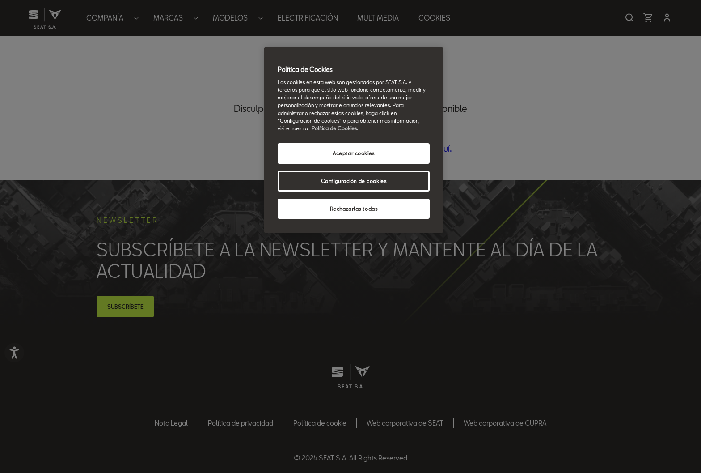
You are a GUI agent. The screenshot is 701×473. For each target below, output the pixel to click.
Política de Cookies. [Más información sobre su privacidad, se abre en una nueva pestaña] (335, 128)
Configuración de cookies (354, 181)
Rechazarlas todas (354, 209)
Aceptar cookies (354, 153)
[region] (353, 140)
